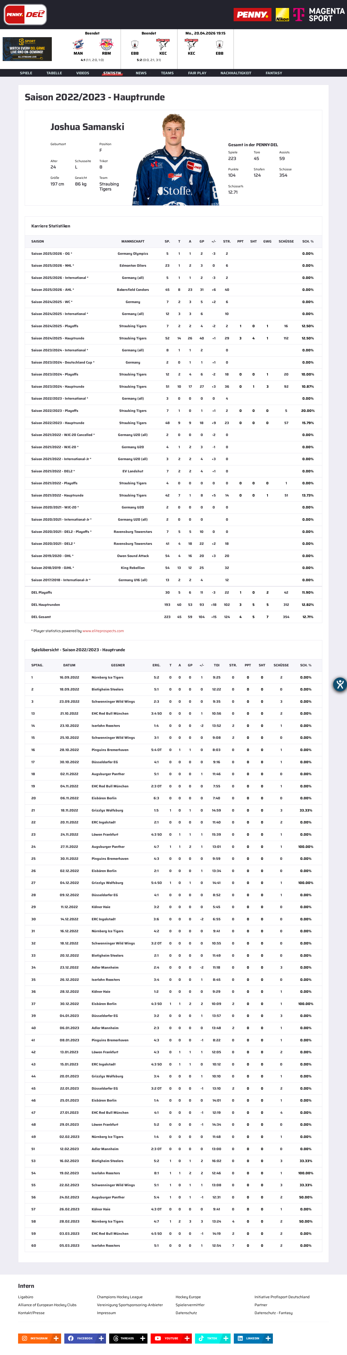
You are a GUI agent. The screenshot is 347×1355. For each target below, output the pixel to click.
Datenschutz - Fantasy (274, 1313)
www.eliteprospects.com (103, 631)
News (141, 73)
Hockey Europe (188, 1297)
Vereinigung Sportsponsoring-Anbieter (130, 1305)
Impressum (106, 1313)
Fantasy (274, 73)
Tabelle (54, 73)
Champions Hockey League (120, 1297)
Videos (82, 73)
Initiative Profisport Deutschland (282, 1297)
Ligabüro (25, 1297)
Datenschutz (186, 1313)
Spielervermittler (190, 1305)
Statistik (112, 73)
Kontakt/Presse (31, 1313)
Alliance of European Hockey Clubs (47, 1305)
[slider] (205, 49)
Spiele (26, 73)
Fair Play (197, 73)
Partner (261, 1305)
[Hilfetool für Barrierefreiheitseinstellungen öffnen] (340, 684)
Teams (167, 73)
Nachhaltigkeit (236, 73)
